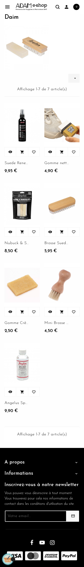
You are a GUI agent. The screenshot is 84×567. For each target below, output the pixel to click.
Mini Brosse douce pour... (56, 323)
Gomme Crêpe (16, 323)
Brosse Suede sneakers (56, 243)
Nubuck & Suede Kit (16, 243)
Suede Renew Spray (16, 163)
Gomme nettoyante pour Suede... (56, 163)
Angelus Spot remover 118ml (16, 403)
